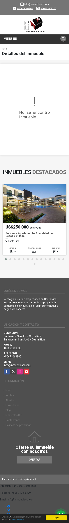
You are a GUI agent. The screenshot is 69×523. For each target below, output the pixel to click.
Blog (8, 410)
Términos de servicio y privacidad (19, 479)
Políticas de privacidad (18, 425)
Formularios (12, 405)
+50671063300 (25, 8)
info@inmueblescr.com (17, 365)
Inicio (4, 49)
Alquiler (10, 400)
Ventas (10, 395)
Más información (17, 520)
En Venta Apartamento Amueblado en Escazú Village (30, 235)
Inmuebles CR (14, 415)
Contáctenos (13, 420)
